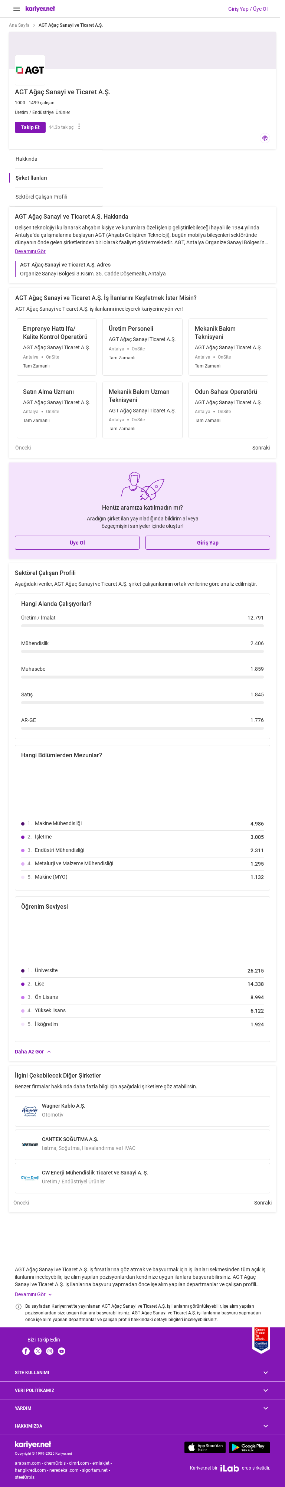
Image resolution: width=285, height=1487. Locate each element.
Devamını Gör (30, 251)
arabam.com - (29, 1463)
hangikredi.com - (32, 1470)
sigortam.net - (96, 1470)
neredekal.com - (65, 1470)
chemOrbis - (56, 1463)
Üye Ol (77, 543)
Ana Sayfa (19, 25)
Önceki (23, 448)
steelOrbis (25, 1477)
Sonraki (261, 448)
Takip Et (30, 127)
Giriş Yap (208, 543)
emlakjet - (102, 1463)
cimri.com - (80, 1463)
